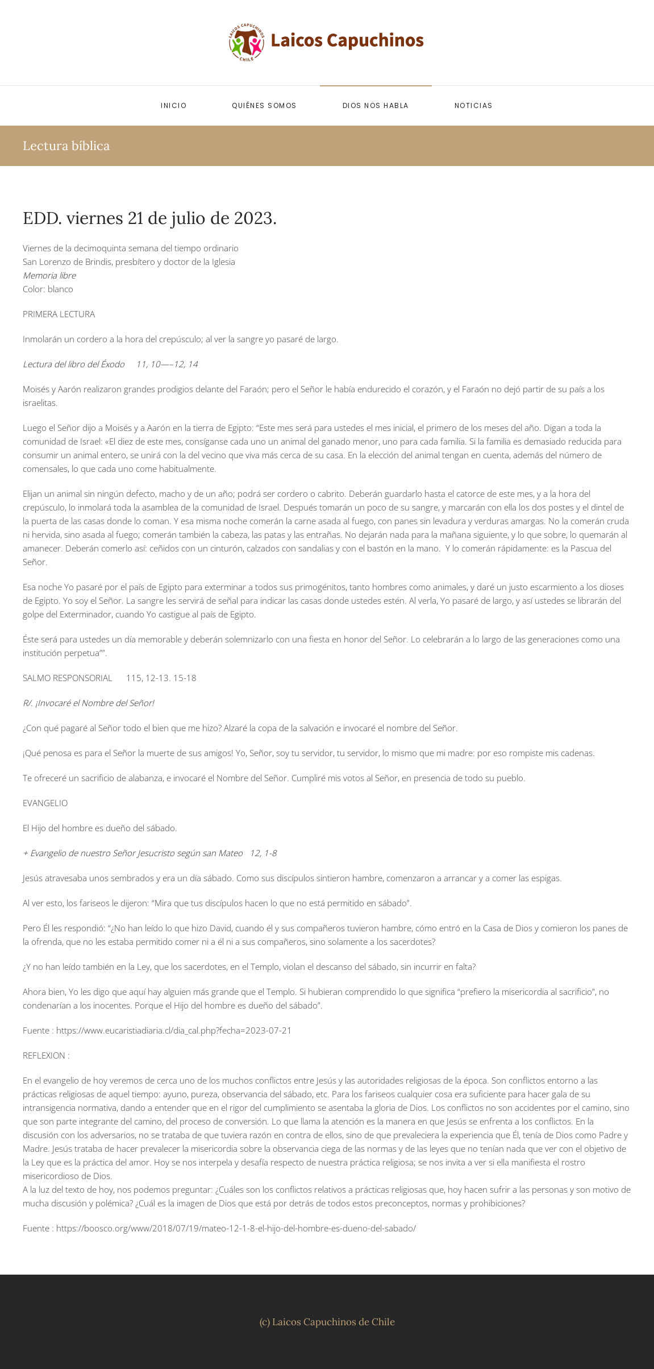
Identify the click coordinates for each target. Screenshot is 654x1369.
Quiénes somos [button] (264, 105)
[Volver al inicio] (327, 43)
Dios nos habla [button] (376, 105)
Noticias (474, 105)
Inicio (173, 105)
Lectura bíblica (66, 146)
